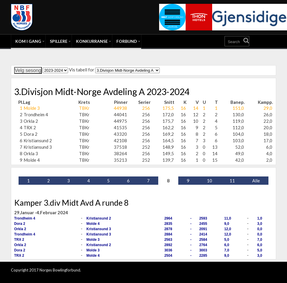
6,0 (226, 245)
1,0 (259, 218)
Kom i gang (28, 41)
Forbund (126, 41)
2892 (168, 245)
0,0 (259, 229)
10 (209, 180)
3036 (168, 250)
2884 (168, 234)
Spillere (58, 41)
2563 (168, 240)
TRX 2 (19, 240)
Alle (256, 180)
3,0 (259, 224)
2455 (203, 224)
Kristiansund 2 (98, 218)
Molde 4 (93, 224)
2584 (203, 240)
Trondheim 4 (24, 218)
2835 (168, 224)
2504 (168, 255)
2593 (203, 218)
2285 (203, 255)
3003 (203, 250)
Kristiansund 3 (98, 229)
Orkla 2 (20, 229)
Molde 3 (93, 240)
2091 (203, 229)
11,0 (227, 218)
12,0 (227, 229)
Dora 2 (19, 224)
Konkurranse (92, 41)
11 (232, 180)
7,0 (259, 240)
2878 (168, 229)
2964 (168, 218)
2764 (203, 245)
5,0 (226, 240)
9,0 (226, 224)
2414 (203, 234)
